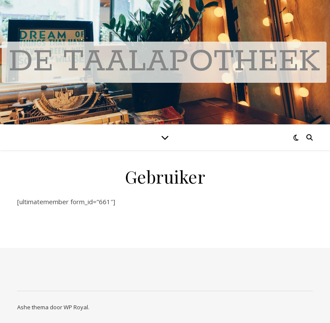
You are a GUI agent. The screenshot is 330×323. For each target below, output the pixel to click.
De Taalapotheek (164, 62)
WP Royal (76, 307)
